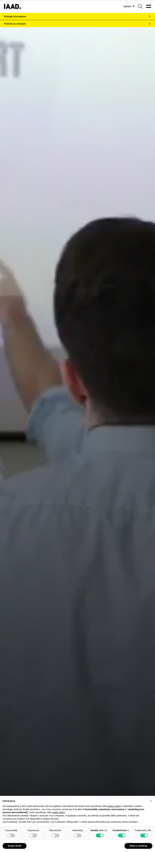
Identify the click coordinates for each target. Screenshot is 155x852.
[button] (127, 7)
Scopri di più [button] (14, 845)
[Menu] (148, 6)
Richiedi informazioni (15, 16)
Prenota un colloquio (15, 23)
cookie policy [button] (58, 812)
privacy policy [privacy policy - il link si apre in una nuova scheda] (114, 806)
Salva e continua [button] (138, 845)
